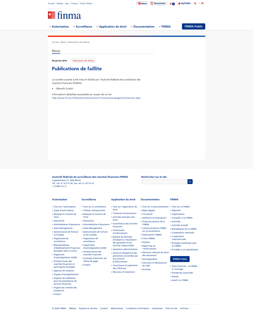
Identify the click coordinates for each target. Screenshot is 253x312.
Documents (157, 3)
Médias (59, 3)
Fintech (57, 294)
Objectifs (176, 210)
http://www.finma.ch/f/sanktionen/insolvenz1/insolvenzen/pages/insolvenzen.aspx (96, 97)
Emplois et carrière (88, 308)
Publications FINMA (152, 235)
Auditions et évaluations (154, 218)
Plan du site (171, 308)
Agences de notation (64, 270)
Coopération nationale (183, 232)
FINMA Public (180, 259)
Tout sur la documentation (155, 206)
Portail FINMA (86, 3)
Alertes (175, 276)
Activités (176, 221)
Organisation (178, 214)
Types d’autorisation (64, 210)
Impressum (157, 308)
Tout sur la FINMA (181, 206)
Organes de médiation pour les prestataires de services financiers (65, 281)
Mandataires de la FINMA (184, 229)
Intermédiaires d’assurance (67, 224)
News (142, 3)
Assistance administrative (125, 249)
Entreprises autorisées (182, 273)
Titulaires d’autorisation (124, 213)
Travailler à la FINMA (182, 218)
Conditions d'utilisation (137, 308)
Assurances (59, 220)
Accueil (51, 3)
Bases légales (148, 210)
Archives (146, 269)
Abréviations (117, 308)
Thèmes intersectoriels (94, 210)
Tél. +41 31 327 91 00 (62, 183)
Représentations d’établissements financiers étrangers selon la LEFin (67, 248)
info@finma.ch (60, 186)
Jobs (67, 3)
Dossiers (146, 242)
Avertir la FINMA (180, 280)
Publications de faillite (78, 42)
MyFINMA (186, 3)
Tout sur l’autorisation (65, 206)
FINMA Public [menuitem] (194, 26)
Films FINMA (148, 238)
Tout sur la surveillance (94, 206)
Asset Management (63, 228)
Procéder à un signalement (185, 249)
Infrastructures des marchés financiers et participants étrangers (64, 264)
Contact (74, 3)
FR (202, 3)
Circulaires (147, 214)
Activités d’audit (180, 225)
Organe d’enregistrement (66, 274)
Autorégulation (149, 259)
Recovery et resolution (124, 272)
